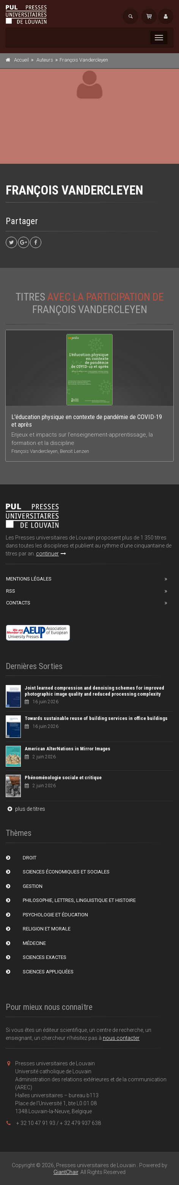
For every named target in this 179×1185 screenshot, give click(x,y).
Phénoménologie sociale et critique (63, 777)
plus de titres (25, 809)
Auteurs (44, 60)
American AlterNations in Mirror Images (67, 749)
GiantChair (65, 1172)
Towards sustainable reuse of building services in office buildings (96, 718)
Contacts (18, 603)
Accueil (21, 60)
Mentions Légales (29, 579)
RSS (10, 591)
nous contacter (121, 1038)
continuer (51, 554)
